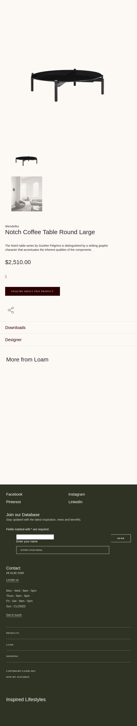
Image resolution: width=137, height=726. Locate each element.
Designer (13, 339)
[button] (6, 276)
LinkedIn (76, 502)
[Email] (62, 550)
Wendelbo (12, 226)
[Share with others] (11, 310)
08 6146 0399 (15, 573)
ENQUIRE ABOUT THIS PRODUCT (32, 291)
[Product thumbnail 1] (68, 193)
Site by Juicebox (18, 677)
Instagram (77, 494)
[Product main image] (68, 159)
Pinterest (13, 502)
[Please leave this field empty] (35, 537)
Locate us (12, 579)
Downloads (15, 327)
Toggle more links (128, 677)
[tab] (68, 328)
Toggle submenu (127, 633)
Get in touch (14, 615)
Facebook (14, 494)
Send (120, 538)
